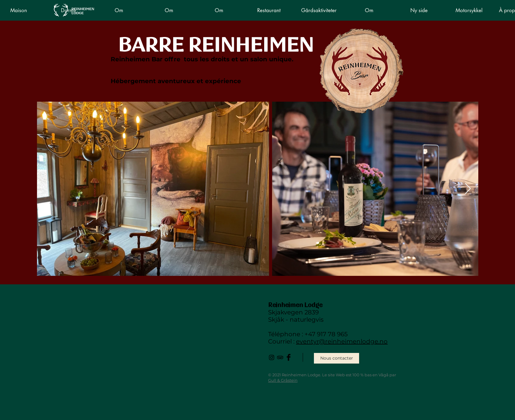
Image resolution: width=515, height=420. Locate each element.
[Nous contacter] (336, 358)
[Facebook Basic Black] (288, 357)
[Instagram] (271, 357)
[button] (269, 10)
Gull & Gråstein (283, 380)
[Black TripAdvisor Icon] (280, 357)
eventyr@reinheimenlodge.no (342, 341)
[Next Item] (467, 189)
